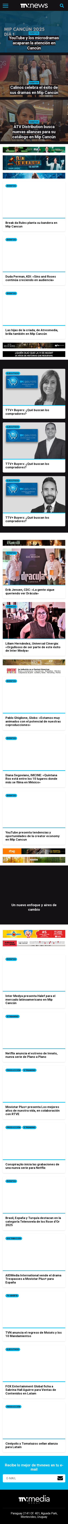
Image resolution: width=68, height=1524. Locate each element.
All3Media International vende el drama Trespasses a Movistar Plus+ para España (33, 1278)
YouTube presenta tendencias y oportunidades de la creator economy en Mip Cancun (32, 836)
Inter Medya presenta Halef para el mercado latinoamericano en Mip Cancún (30, 999)
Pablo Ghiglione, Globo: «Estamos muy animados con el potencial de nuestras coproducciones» (33, 721)
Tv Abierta (12, 1296)
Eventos (11, 186)
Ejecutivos (13, 373)
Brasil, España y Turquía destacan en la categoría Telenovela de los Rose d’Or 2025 (33, 1221)
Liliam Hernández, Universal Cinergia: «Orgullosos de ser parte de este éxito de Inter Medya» (32, 647)
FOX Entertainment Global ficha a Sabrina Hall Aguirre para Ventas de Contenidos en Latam (30, 1389)
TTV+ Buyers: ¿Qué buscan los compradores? (27, 411)
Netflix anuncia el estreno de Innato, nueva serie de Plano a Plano (31, 1055)
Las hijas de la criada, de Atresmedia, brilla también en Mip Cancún (31, 332)
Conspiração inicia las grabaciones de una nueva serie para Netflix (32, 1166)
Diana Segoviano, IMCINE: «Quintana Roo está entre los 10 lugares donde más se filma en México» (31, 778)
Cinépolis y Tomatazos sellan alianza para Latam (31, 1445)
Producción (13, 1070)
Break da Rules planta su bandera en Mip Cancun (31, 224)
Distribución (14, 1238)
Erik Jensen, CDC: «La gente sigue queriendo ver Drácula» (29, 591)
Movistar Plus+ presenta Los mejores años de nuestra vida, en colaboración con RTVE (32, 1110)
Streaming (12, 1016)
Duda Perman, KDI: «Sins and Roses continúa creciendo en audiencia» (30, 278)
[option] (34, 897)
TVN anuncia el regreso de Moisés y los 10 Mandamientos (33, 1334)
